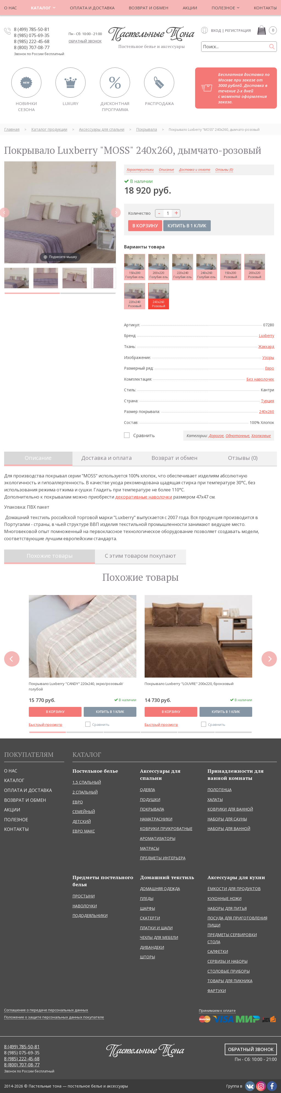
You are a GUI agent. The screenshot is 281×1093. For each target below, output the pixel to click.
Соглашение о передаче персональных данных (46, 1010)
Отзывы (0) (224, 170)
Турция (267, 400)
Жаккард (266, 346)
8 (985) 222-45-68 (31, 41)
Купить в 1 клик (110, 711)
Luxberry (266, 335)
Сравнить (144, 435)
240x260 (266, 411)
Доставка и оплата (194, 170)
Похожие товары (50, 555)
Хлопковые (261, 435)
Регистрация (238, 30)
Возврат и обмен (174, 457)
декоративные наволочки (143, 497)
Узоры (268, 357)
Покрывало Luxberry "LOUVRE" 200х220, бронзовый (189, 683)
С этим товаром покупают (140, 555)
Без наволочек (260, 379)
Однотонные (237, 435)
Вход (216, 30)
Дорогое (216, 435)
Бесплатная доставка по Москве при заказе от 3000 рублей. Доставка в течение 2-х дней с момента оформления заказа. (244, 88)
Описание (38, 457)
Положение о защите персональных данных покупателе (54, 1017)
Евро (269, 368)
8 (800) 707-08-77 (31, 47)
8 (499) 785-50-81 (31, 29)
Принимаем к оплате (217, 1010)
